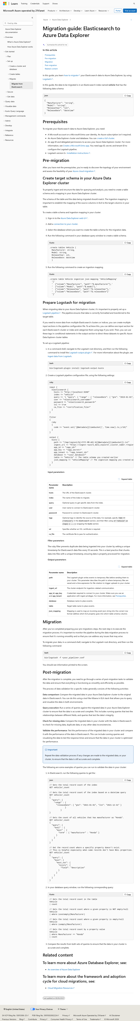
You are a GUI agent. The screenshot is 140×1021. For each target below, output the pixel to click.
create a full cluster (105, 138)
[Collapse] (32, 17)
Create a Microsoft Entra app (76, 145)
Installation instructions (77, 153)
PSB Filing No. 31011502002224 (44, 1015)
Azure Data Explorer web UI (73, 218)
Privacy (65, 1015)
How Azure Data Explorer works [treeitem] (20, 46)
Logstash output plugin (80, 352)
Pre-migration (50, 58)
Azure (45, 19)
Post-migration (51, 65)
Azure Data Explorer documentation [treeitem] (13, 31)
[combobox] (18, 23)
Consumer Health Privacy (61, 1019)
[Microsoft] (5, 3)
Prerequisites (50, 55)
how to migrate (71, 75)
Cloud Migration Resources (60, 988)
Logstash (47, 79)
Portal (118, 10)
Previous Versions (9, 1019)
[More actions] (131, 20)
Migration (49, 62)
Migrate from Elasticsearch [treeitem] (17, 85)
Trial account (130, 10)
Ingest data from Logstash (60, 356)
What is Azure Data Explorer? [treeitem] (19, 42)
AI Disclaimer (114, 1015)
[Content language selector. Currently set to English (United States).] (14, 1009)
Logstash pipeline (51, 312)
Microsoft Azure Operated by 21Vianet (88, 1015)
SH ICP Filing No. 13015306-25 (14, 1015)
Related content (51, 68)
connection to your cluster (66, 224)
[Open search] (134, 3)
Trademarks (94, 1019)
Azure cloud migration (83, 171)
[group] (91, 426)
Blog (21, 1019)
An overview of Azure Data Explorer (64, 969)
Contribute (32, 1019)
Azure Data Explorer (60, 19)
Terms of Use (81, 1019)
